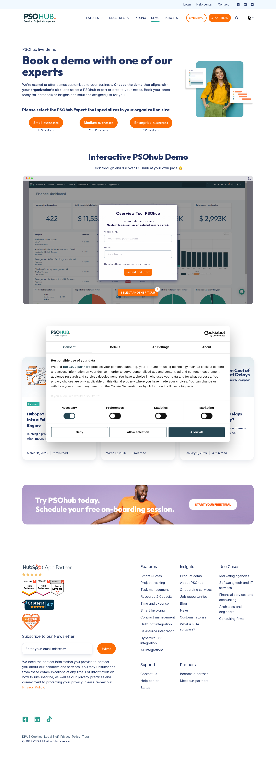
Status (145, 688)
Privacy (65, 736)
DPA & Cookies (32, 736)
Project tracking (152, 583)
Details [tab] (115, 347)
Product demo (191, 576)
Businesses (46, 122)
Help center (204, 4)
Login (187, 4)
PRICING (140, 18)
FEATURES (92, 18)
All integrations (151, 650)
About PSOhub (192, 583)
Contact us (148, 674)
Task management (154, 590)
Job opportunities (193, 596)
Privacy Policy (33, 687)
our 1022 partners (76, 367)
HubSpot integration (156, 624)
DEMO (155, 18)
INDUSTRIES (117, 18)
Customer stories (193, 617)
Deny (79, 432)
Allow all (196, 432)
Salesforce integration (157, 631)
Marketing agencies (234, 576)
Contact (223, 4)
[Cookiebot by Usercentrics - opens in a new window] (207, 334)
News (184, 610)
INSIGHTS (171, 18)
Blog (183, 603)
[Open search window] (237, 18)
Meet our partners (194, 681)
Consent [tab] (69, 347)
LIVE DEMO (196, 18)
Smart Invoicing (152, 610)
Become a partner (194, 674)
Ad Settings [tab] (160, 347)
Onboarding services (196, 590)
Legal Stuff (51, 736)
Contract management (157, 617)
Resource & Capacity (156, 596)
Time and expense (154, 603)
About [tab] (206, 347)
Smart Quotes (151, 576)
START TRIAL (219, 18)
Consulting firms (231, 619)
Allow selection (138, 432)
